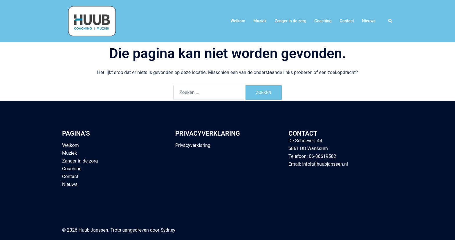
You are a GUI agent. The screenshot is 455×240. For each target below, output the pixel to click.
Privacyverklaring (192, 145)
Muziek (259, 21)
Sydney (167, 230)
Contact (347, 21)
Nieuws (368, 21)
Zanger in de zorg (290, 21)
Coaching (323, 21)
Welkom (237, 21)
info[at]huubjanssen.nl (325, 164)
